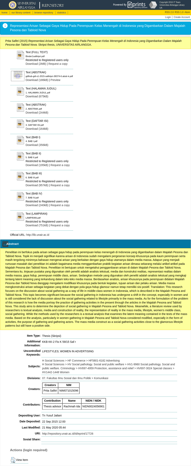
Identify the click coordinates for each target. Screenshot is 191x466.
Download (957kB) (37, 185)
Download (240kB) (37, 205)
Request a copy (58, 63)
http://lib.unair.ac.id (37, 234)
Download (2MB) (36, 63)
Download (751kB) (37, 225)
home (4, 12)
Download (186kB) (37, 80)
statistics (61, 12)
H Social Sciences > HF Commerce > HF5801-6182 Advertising (81, 360)
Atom (187, 12)
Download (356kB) (37, 145)
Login (168, 17)
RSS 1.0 (179, 12)
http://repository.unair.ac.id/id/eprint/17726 (67, 433)
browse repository (43, 12)
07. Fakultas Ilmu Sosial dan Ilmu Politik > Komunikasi (75, 378)
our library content (20, 12)
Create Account (182, 17)
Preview (55, 80)
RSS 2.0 (169, 12)
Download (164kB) (37, 128)
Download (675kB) (37, 96)
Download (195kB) (37, 165)
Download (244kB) (37, 112)
